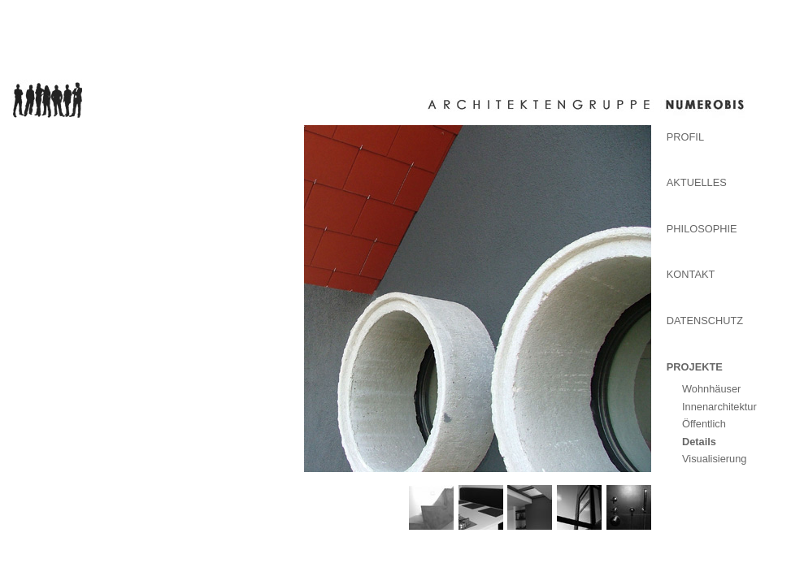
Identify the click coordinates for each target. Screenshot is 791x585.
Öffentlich (704, 424)
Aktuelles (697, 182)
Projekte (695, 367)
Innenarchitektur (719, 407)
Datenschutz (705, 320)
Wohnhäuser (711, 389)
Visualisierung (714, 459)
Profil (685, 137)
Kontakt (691, 274)
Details (699, 442)
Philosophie (702, 229)
